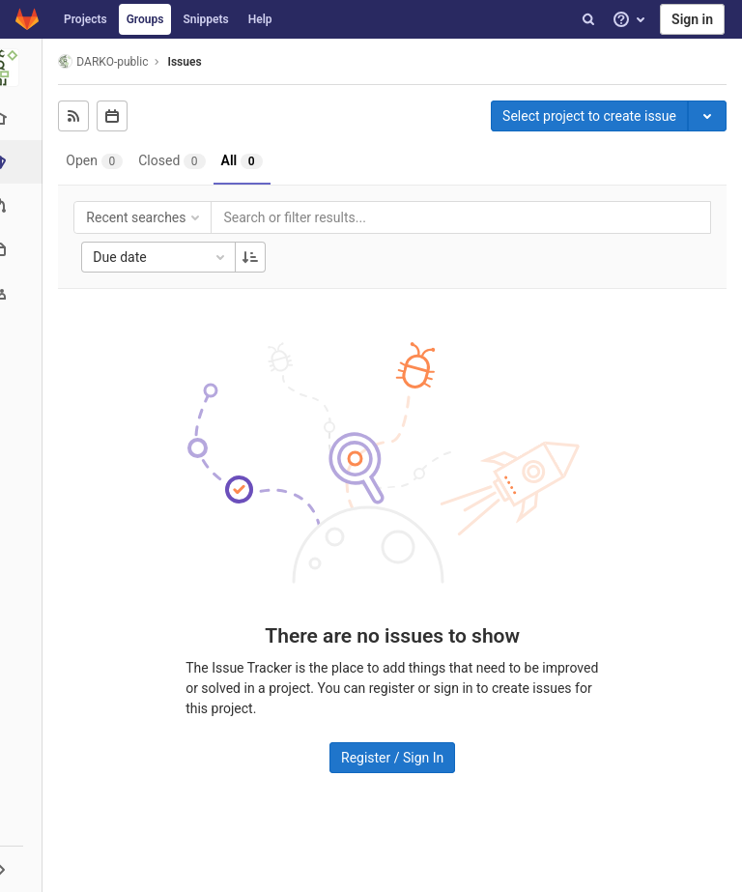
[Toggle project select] (707, 116)
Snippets (205, 19)
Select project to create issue (589, 116)
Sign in (692, 19)
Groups (145, 19)
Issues (190, 62)
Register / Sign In (395, 756)
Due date (166, 257)
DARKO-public (109, 61)
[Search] (588, 19)
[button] (23, 869)
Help (260, 19)
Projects (85, 19)
